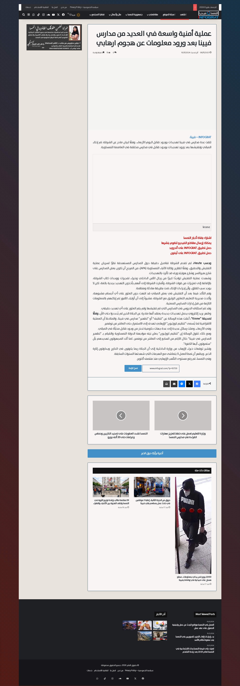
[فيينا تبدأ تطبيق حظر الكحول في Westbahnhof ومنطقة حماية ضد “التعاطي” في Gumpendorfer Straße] (145, 646)
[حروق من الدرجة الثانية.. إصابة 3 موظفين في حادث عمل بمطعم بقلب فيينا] (152, 487)
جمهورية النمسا (134, 14)
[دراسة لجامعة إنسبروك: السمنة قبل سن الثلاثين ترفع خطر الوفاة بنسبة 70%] (160, 625)
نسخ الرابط (133, 368)
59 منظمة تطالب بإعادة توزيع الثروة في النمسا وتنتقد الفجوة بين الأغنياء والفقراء (111, 501)
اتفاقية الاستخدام (41, 7)
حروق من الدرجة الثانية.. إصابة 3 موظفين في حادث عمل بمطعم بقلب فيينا (153, 501)
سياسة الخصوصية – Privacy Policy (84, 7)
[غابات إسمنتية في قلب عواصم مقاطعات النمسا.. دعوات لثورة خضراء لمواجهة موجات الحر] (160, 646)
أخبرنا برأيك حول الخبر (152, 453)
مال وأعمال (116, 14)
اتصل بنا (54, 7)
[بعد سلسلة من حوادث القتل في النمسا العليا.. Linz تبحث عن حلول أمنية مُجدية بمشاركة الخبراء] (130, 646)
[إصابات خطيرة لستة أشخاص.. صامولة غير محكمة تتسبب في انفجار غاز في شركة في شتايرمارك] (130, 625)
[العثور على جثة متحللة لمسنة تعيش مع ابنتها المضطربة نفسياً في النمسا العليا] (160, 636)
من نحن (64, 7)
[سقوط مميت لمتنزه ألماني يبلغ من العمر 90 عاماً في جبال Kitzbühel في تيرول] (145, 636)
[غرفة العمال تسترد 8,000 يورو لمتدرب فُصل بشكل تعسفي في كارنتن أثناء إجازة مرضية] (145, 625)
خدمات (28, 7)
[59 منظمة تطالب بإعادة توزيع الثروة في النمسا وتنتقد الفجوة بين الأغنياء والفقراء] (111, 487)
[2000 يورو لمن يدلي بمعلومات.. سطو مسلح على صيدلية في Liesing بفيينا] (193, 525)
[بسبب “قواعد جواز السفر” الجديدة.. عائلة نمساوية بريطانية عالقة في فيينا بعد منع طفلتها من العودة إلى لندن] (130, 636)
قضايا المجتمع (97, 14)
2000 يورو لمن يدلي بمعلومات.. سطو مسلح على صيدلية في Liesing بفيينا (194, 578)
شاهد (183, 14)
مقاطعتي (153, 14)
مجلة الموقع (169, 14)
